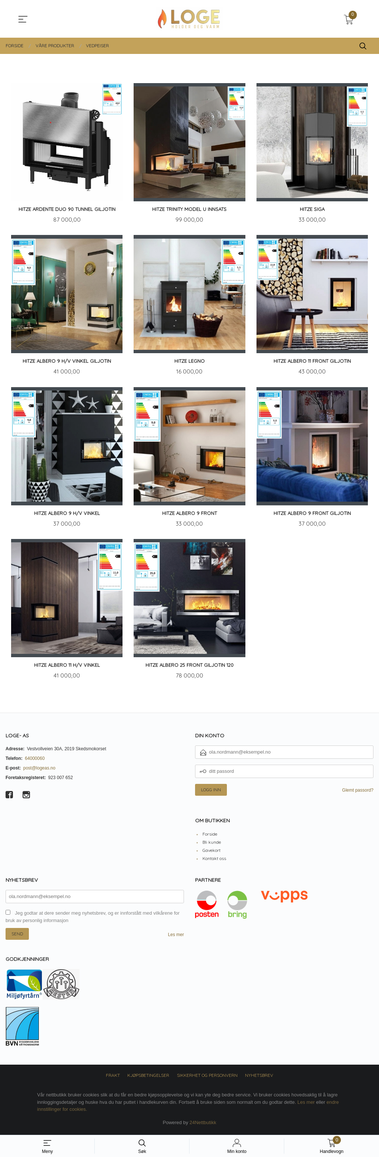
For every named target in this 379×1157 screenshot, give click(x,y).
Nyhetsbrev (259, 1078)
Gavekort (211, 853)
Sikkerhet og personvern (207, 1078)
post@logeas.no (39, 770)
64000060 (34, 761)
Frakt (113, 1078)
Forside (209, 837)
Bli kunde (211, 845)
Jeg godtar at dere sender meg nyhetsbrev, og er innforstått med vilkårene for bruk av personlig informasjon (93, 919)
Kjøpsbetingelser (148, 1078)
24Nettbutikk (203, 1125)
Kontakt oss (214, 861)
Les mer (176, 937)
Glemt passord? (357, 792)
